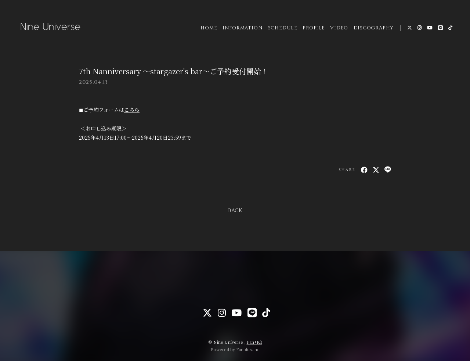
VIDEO (338, 29)
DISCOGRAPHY (373, 29)
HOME (208, 29)
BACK (235, 210)
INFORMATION (242, 29)
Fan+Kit (254, 342)
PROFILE (313, 29)
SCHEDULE (282, 29)
